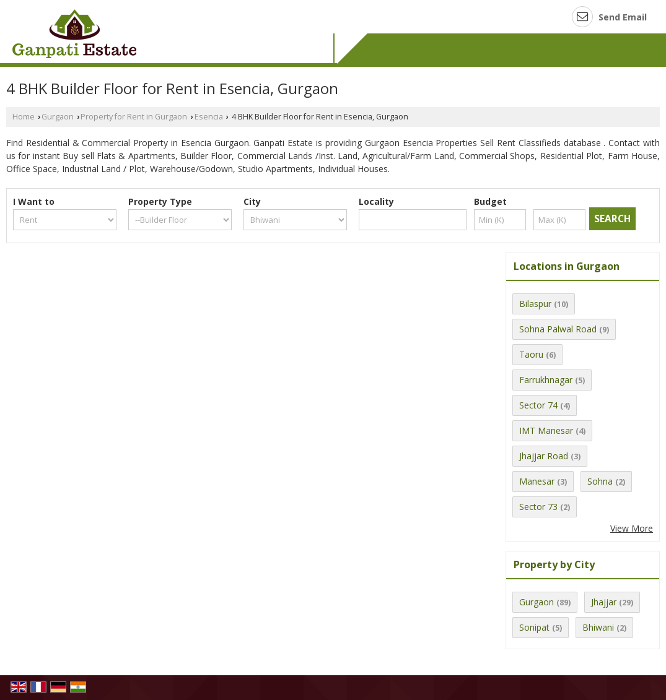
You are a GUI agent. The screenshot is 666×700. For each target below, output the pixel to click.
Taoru (531, 354)
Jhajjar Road (543, 456)
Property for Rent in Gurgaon (134, 116)
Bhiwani (598, 627)
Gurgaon (58, 116)
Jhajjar (603, 602)
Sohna (600, 481)
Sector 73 (538, 506)
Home (23, 116)
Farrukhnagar (545, 380)
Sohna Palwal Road (558, 329)
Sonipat (534, 627)
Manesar (536, 481)
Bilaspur (535, 303)
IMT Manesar (546, 430)
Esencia (209, 116)
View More (631, 528)
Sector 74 (538, 405)
